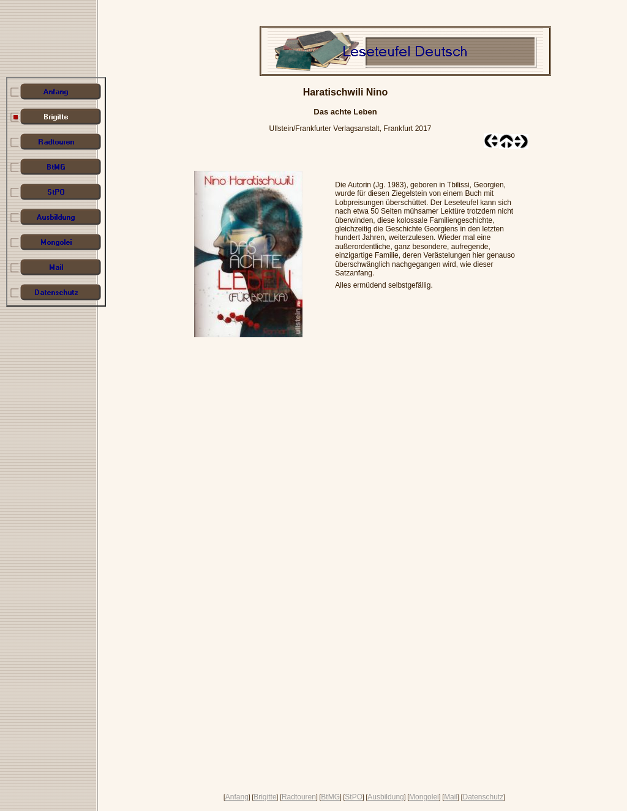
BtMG (330, 797)
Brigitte (264, 797)
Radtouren (299, 797)
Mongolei (424, 797)
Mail (450, 797)
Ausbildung (385, 797)
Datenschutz (482, 797)
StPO (353, 797)
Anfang (237, 797)
